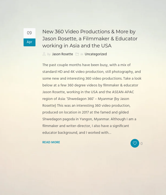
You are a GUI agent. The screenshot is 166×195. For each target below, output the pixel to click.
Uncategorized (96, 54)
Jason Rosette (62, 54)
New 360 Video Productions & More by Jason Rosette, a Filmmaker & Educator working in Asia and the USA (90, 39)
